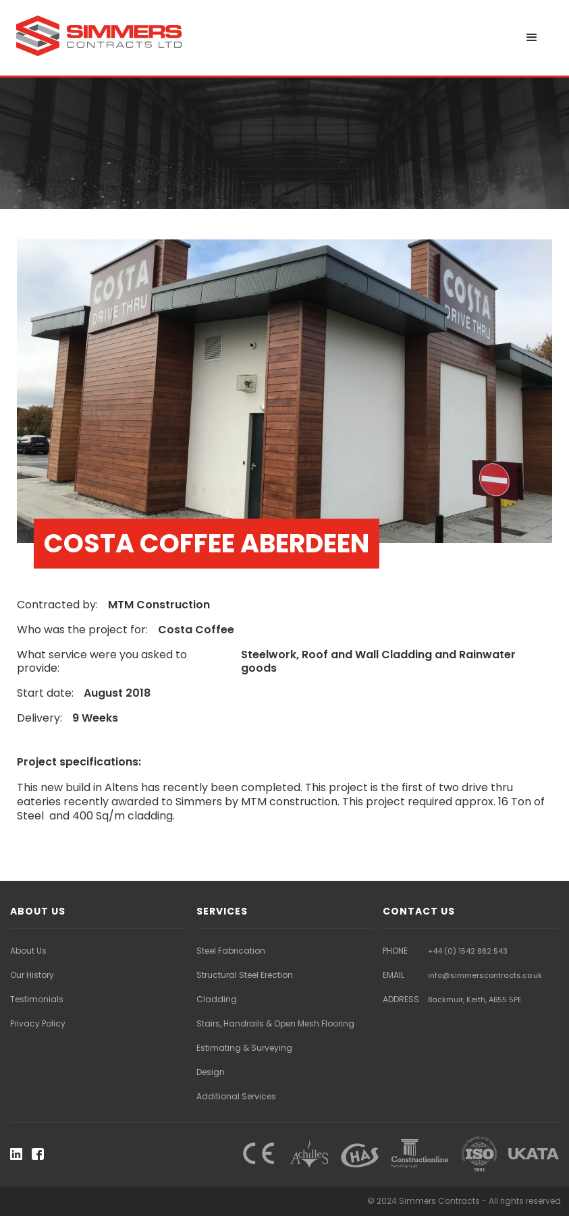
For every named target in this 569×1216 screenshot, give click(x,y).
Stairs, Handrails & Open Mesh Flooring (275, 1023)
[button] (532, 38)
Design (210, 1072)
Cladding (216, 999)
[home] (101, 35)
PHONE (395, 950)
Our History (32, 975)
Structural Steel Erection (244, 975)
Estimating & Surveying (244, 1047)
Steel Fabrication (230, 950)
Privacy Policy (37, 1023)
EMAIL (393, 975)
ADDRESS (401, 999)
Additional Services (236, 1096)
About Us (28, 950)
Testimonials (36, 999)
